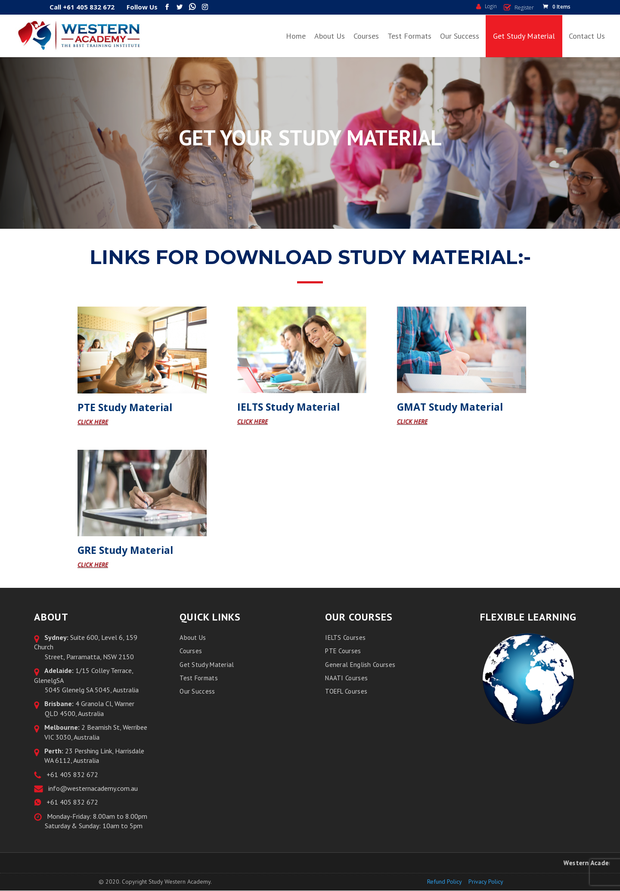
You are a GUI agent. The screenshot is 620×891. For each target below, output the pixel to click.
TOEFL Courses (346, 691)
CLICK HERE (93, 422)
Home (296, 36)
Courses (366, 36)
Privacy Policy (485, 881)
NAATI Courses (346, 678)
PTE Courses (343, 651)
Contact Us (587, 36)
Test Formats (409, 36)
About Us (329, 36)
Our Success (459, 36)
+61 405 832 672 (70, 774)
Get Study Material (524, 36)
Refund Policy (444, 881)
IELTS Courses (345, 637)
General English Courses (360, 665)
